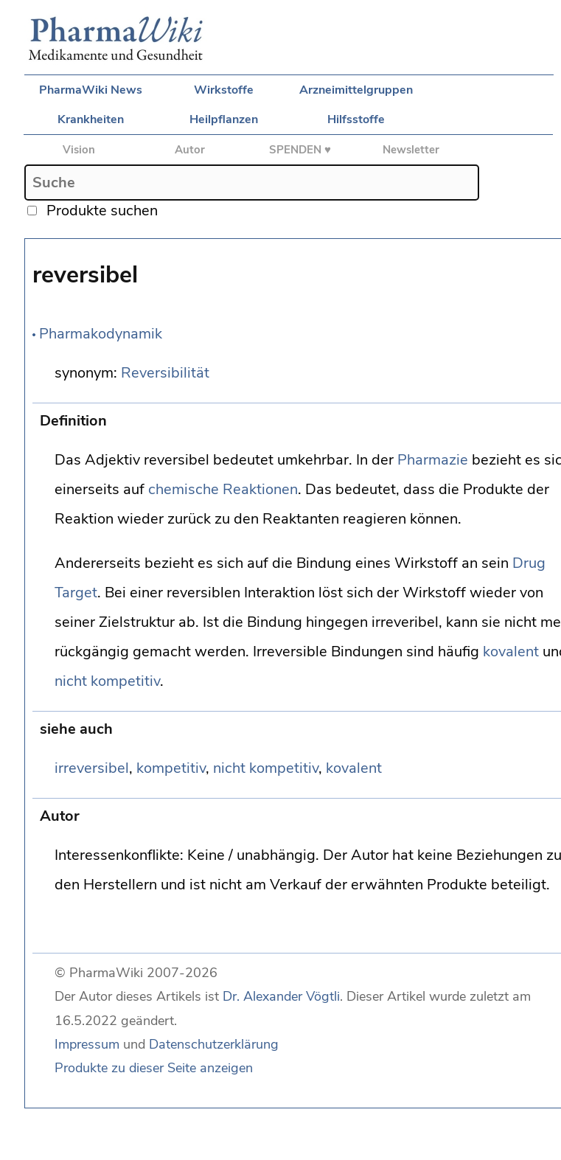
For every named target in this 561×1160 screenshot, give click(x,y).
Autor (190, 149)
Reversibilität (165, 373)
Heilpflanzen (223, 119)
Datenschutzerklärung (214, 1044)
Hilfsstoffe (356, 119)
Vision (79, 149)
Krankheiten (91, 119)
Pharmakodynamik (100, 334)
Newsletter (411, 149)
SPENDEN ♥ (300, 149)
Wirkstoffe (224, 90)
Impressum (87, 1044)
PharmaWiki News (90, 90)
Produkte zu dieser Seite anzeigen (154, 1068)
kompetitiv (171, 768)
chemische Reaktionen (223, 489)
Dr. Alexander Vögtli (281, 996)
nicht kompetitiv (107, 681)
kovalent (511, 651)
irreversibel (92, 768)
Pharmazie (432, 460)
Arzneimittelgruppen (356, 90)
